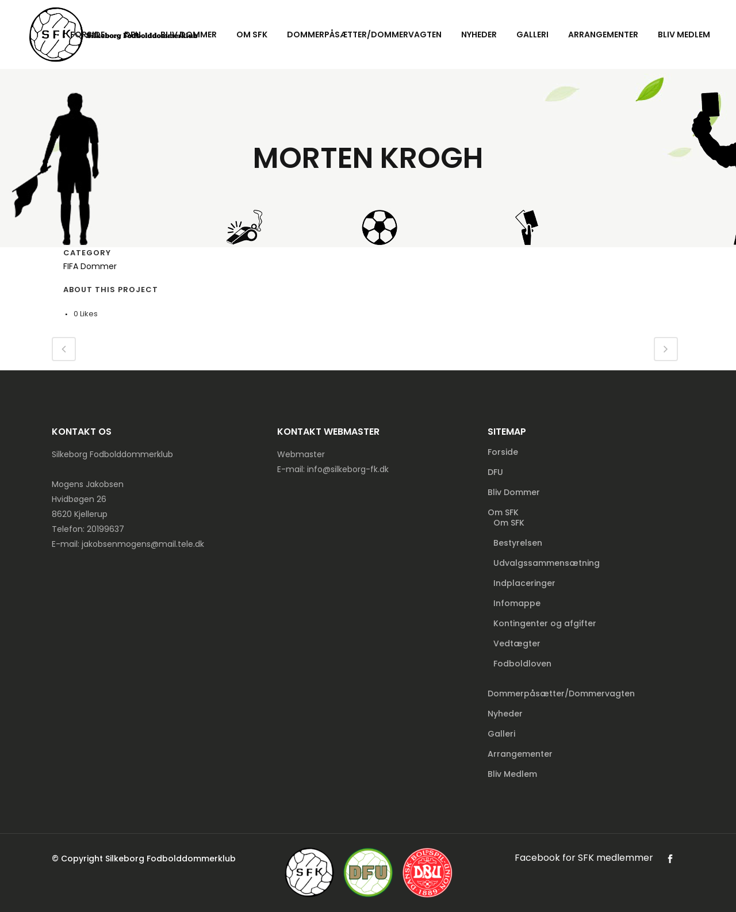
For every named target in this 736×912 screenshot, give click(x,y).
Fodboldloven (522, 663)
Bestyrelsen (517, 543)
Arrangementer (520, 754)
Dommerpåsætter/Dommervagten (561, 693)
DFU (495, 472)
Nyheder (505, 713)
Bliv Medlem (512, 774)
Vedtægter (516, 643)
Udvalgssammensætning (546, 563)
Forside (503, 452)
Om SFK (503, 512)
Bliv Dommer (514, 492)
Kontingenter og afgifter (544, 623)
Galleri (501, 734)
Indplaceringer (524, 583)
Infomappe (516, 603)
